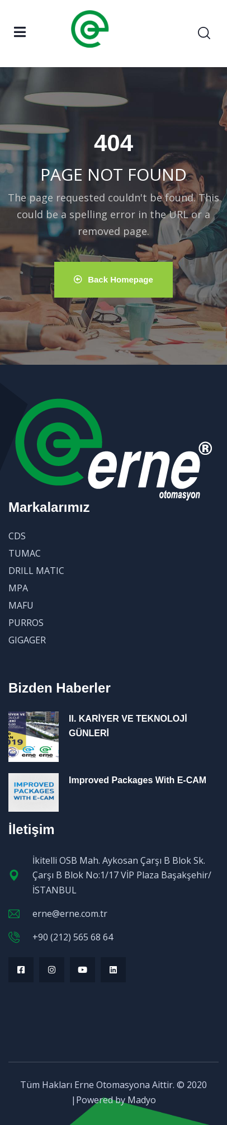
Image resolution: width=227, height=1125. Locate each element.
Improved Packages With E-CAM (137, 780)
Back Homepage (113, 279)
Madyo (141, 1100)
